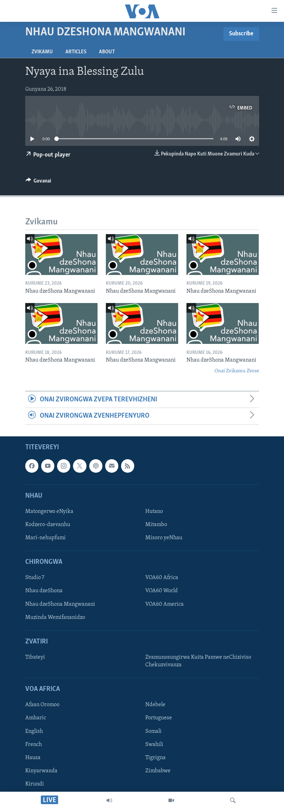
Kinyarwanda (41, 770)
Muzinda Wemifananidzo (55, 617)
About (107, 52)
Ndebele (155, 705)
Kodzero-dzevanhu (47, 524)
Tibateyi (35, 657)
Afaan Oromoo (42, 705)
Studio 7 (34, 577)
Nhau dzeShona (44, 591)
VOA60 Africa (161, 577)
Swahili (154, 744)
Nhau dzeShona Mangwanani (60, 604)
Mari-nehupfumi (45, 538)
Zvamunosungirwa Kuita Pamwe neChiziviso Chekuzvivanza (198, 661)
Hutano (154, 511)
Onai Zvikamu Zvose (236, 371)
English (34, 731)
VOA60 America (164, 604)
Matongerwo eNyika (49, 511)
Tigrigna (155, 757)
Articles (75, 52)
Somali (153, 731)
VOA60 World (161, 591)
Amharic (35, 718)
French (33, 744)
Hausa (32, 757)
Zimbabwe (158, 770)
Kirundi (34, 783)
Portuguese (158, 718)
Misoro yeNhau (163, 538)
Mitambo (156, 524)
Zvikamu (42, 52)
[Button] (39, 182)
